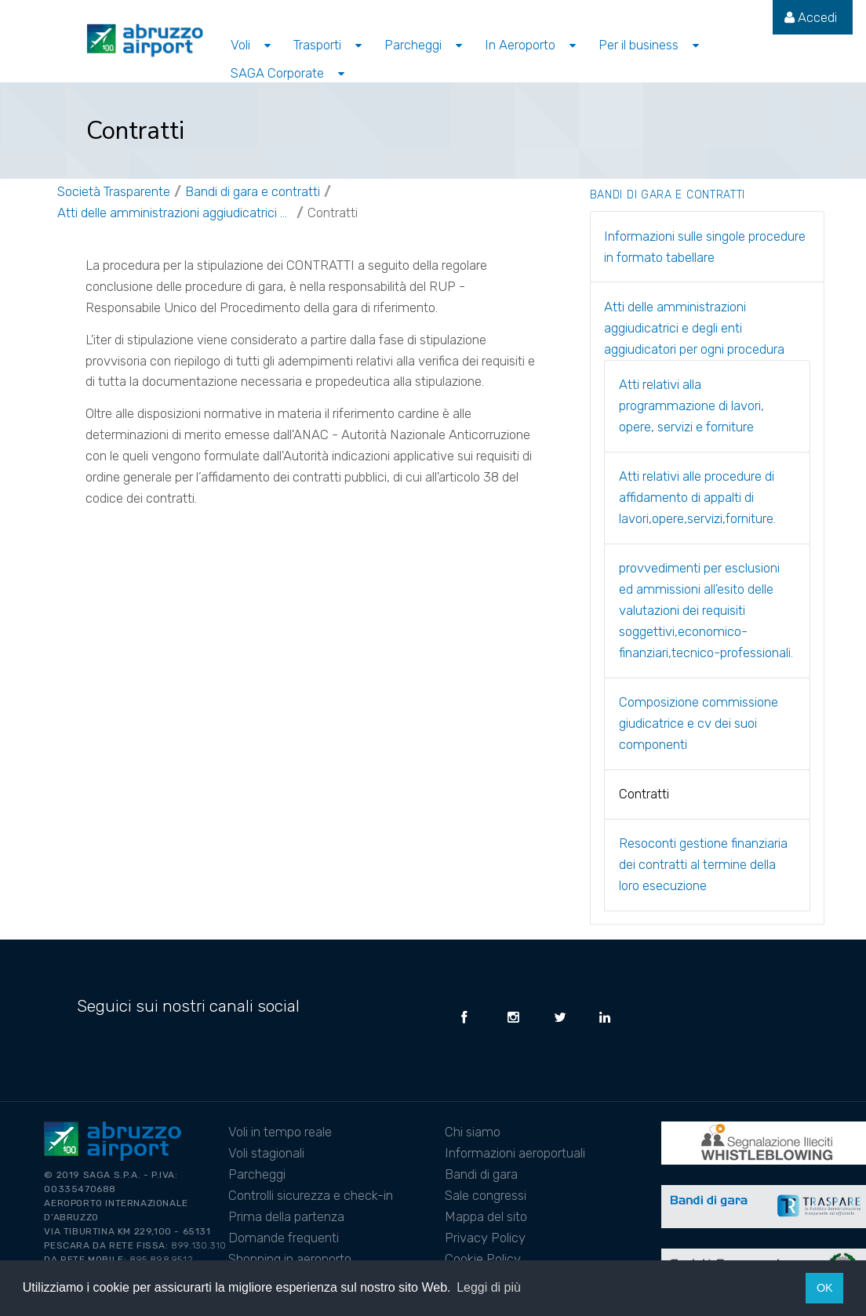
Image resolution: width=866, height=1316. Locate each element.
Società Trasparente (113, 191)
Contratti (332, 212)
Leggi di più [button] (489, 1287)
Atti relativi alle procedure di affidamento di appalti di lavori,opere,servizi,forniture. (697, 497)
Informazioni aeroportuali (515, 1153)
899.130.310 (199, 1245)
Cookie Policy (483, 1259)
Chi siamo (472, 1132)
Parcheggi (257, 1174)
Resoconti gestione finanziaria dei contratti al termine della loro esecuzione (703, 864)
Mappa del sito (486, 1216)
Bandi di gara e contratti (252, 191)
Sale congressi (485, 1195)
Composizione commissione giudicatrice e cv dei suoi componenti (698, 723)
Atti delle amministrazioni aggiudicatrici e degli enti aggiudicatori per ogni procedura (175, 212)
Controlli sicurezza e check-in (310, 1195)
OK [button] (825, 1287)
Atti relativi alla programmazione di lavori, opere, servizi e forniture (691, 405)
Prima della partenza (286, 1216)
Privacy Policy (485, 1237)
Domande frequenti (283, 1237)
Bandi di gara (481, 1174)
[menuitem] (811, 17)
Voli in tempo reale (280, 1132)
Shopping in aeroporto (289, 1259)
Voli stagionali (266, 1153)
